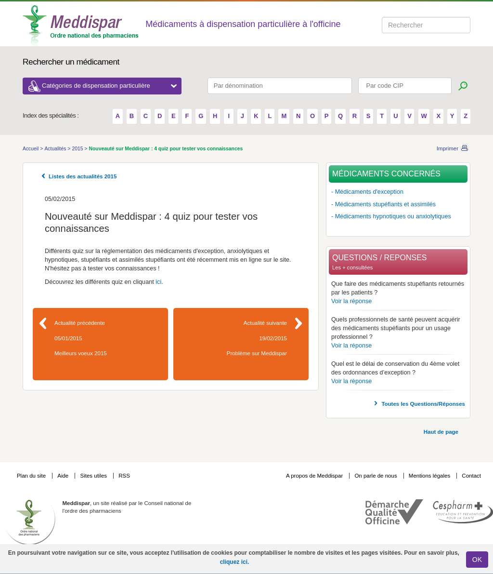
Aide (63, 476)
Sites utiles (94, 476)
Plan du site (32, 476)
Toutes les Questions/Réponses (423, 404)
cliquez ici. (234, 562)
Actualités (55, 148)
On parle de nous (375, 476)
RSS (124, 476)
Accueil (31, 148)
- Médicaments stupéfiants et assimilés (383, 204)
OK (477, 559)
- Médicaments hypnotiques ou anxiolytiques (391, 216)
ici (158, 282)
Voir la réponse (351, 301)
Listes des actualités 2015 (83, 176)
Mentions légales (430, 476)
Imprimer (447, 148)
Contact (471, 476)
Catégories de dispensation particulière (109, 85)
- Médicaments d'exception (367, 191)
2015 (78, 148)
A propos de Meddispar (314, 476)
